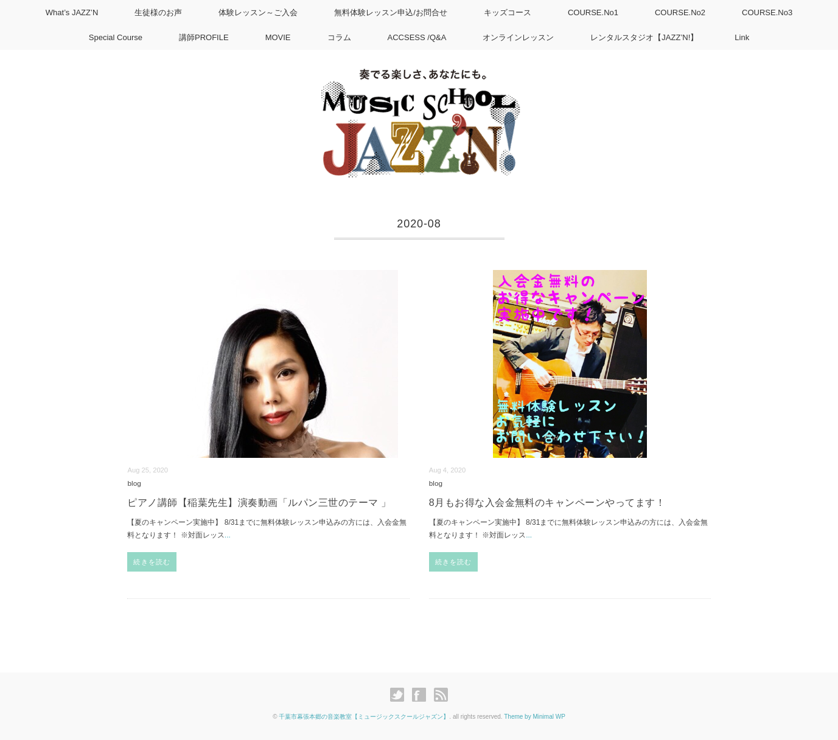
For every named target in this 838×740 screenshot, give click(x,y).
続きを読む (151, 561)
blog (134, 483)
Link (742, 37)
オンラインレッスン (518, 37)
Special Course (115, 37)
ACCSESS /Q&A (417, 37)
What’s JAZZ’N (72, 12)
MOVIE (278, 37)
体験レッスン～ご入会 (258, 12)
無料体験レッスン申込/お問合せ (390, 12)
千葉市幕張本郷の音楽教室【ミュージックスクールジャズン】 (364, 716)
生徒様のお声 (158, 12)
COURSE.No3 (767, 12)
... (228, 535)
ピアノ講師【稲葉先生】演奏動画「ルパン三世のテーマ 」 (259, 502)
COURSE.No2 (680, 12)
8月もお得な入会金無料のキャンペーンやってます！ (547, 502)
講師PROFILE (204, 37)
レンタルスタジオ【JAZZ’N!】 (644, 37)
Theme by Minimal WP (534, 716)
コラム (339, 37)
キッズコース (507, 12)
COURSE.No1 (593, 12)
